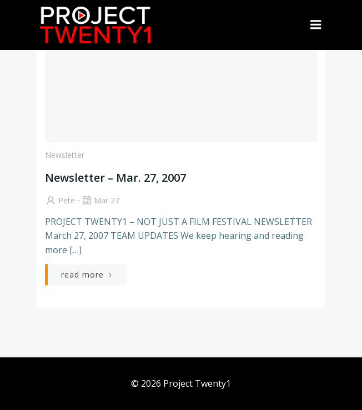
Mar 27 (100, 200)
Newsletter (64, 155)
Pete (60, 200)
